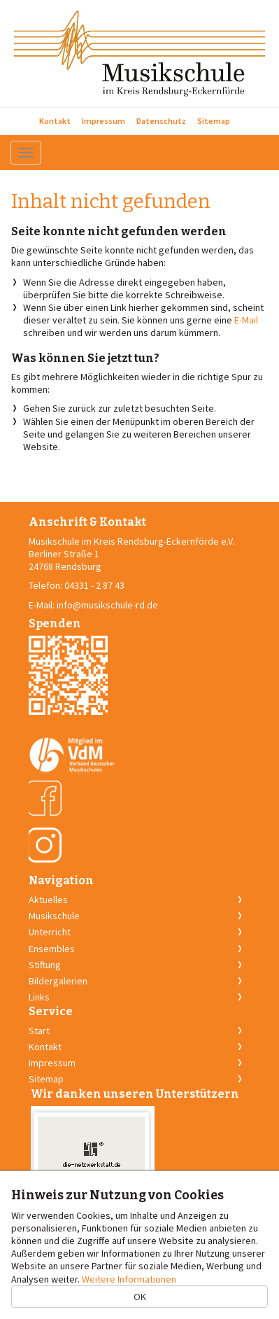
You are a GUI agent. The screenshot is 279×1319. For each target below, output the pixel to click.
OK (140, 1296)
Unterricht (50, 932)
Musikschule (54, 915)
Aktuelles (48, 899)
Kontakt (55, 121)
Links (39, 997)
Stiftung (45, 964)
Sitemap (213, 121)
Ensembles (52, 948)
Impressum (103, 121)
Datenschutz (161, 121)
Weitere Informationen (129, 1279)
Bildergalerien (58, 981)
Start (39, 1030)
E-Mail (246, 320)
